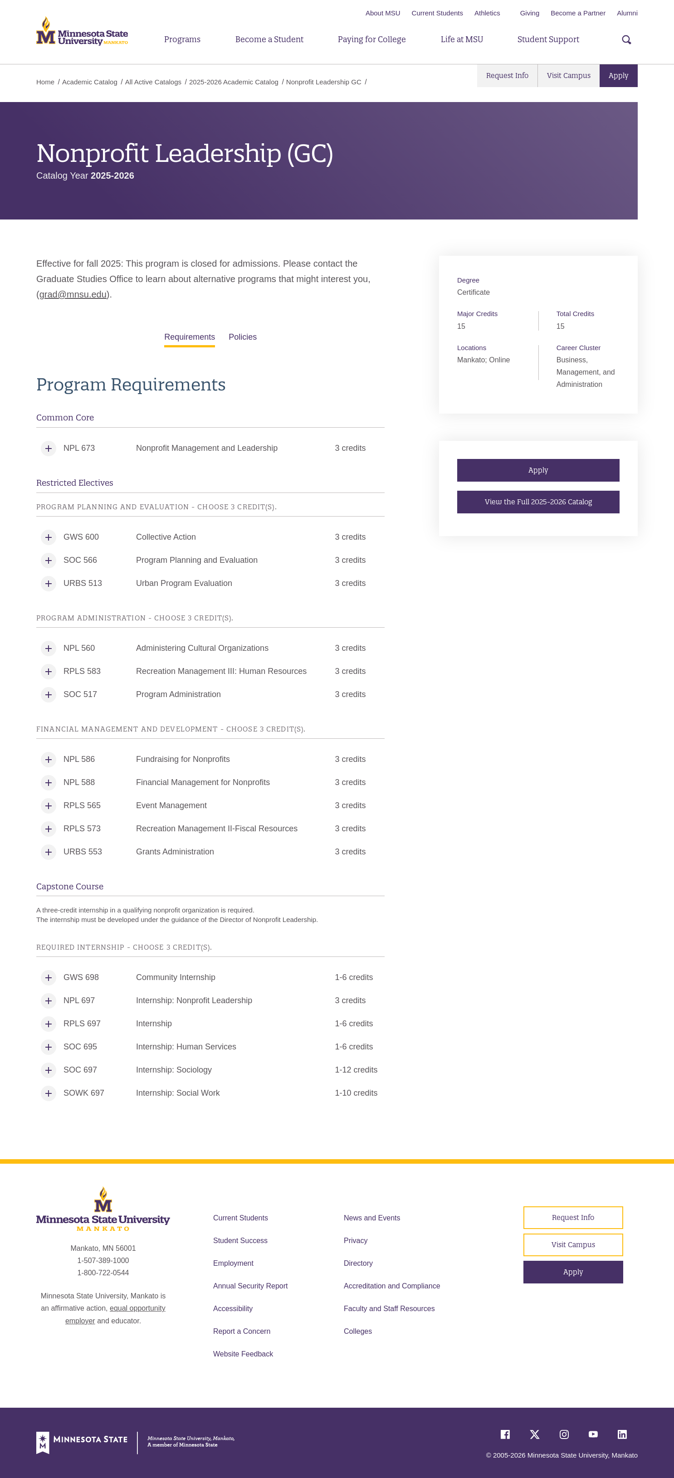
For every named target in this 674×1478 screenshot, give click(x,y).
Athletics (487, 13)
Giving (530, 13)
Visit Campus (569, 75)
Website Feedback (243, 1354)
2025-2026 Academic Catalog (233, 82)
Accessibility (233, 1308)
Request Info (507, 75)
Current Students (437, 13)
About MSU (383, 13)
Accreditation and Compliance (392, 1286)
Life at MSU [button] (462, 39)
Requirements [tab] (189, 336)
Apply (619, 75)
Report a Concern (241, 1331)
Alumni (627, 13)
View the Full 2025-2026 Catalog (538, 502)
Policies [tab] (243, 336)
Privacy (355, 1240)
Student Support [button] (548, 39)
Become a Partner (578, 13)
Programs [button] (182, 39)
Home (45, 82)
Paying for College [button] (372, 39)
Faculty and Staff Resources (389, 1308)
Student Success (240, 1240)
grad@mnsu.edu (73, 294)
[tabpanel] (210, 740)
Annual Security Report (250, 1286)
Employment (233, 1263)
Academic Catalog (89, 82)
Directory (358, 1263)
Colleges (358, 1331)
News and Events (372, 1218)
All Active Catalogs (153, 82)
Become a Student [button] (269, 39)
